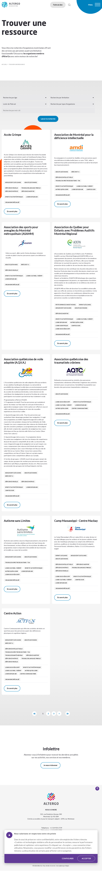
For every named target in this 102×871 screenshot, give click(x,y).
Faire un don (57, 5)
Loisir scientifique (62, 325)
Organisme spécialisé (12, 202)
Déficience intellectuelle (64, 177)
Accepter (86, 858)
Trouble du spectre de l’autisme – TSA (68, 180)
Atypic (67, 866)
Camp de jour (91, 189)
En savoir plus (12, 211)
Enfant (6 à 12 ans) (85, 304)
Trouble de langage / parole (30, 188)
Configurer (67, 858)
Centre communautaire (80, 408)
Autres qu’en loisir (62, 189)
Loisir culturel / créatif (85, 186)
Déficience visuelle (11, 188)
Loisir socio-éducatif (63, 328)
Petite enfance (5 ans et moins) (66, 304)
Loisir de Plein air (32, 197)
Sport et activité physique (14, 197)
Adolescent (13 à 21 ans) (13, 182)
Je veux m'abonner (50, 765)
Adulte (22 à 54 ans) (31, 182)
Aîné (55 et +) (75, 171)
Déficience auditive (28, 191)
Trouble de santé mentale (14, 655)
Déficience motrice (11, 191)
